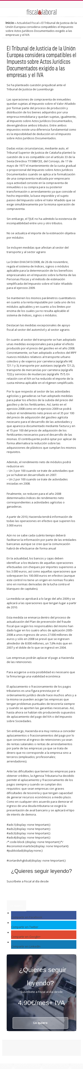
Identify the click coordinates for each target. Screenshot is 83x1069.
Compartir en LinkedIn (26, 946)
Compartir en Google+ (26, 937)
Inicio (10, 23)
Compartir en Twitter (24, 927)
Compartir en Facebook (26, 917)
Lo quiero (16, 906)
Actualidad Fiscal (28, 23)
